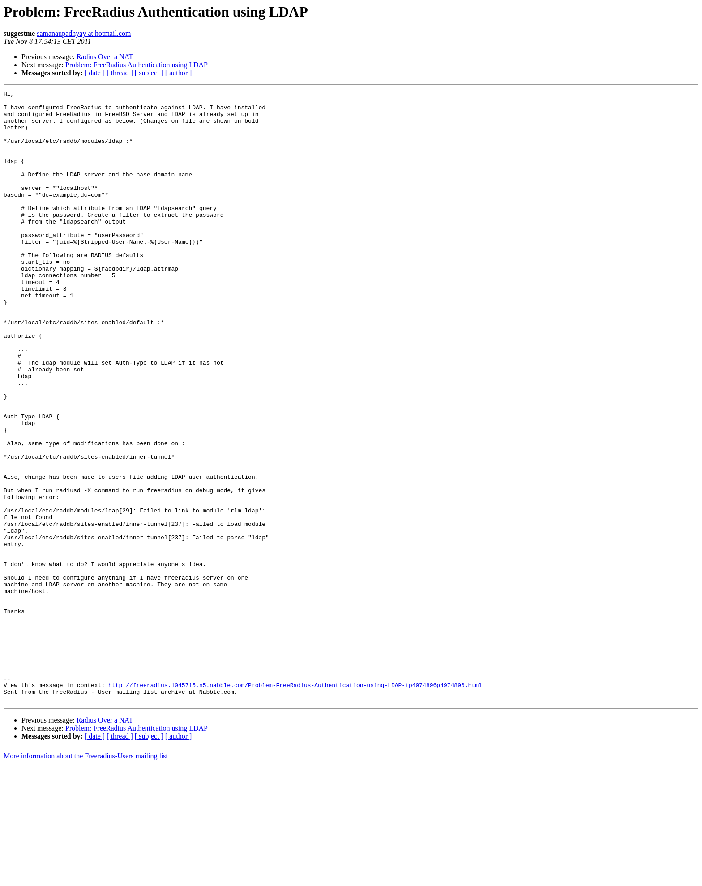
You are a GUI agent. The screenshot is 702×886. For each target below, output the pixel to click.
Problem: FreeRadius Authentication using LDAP (136, 65)
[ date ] (95, 73)
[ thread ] (120, 73)
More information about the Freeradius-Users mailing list (86, 878)
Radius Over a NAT (105, 56)
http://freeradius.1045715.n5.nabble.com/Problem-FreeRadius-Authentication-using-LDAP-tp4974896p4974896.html (295, 804)
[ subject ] (149, 73)
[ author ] (178, 73)
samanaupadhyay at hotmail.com (84, 33)
